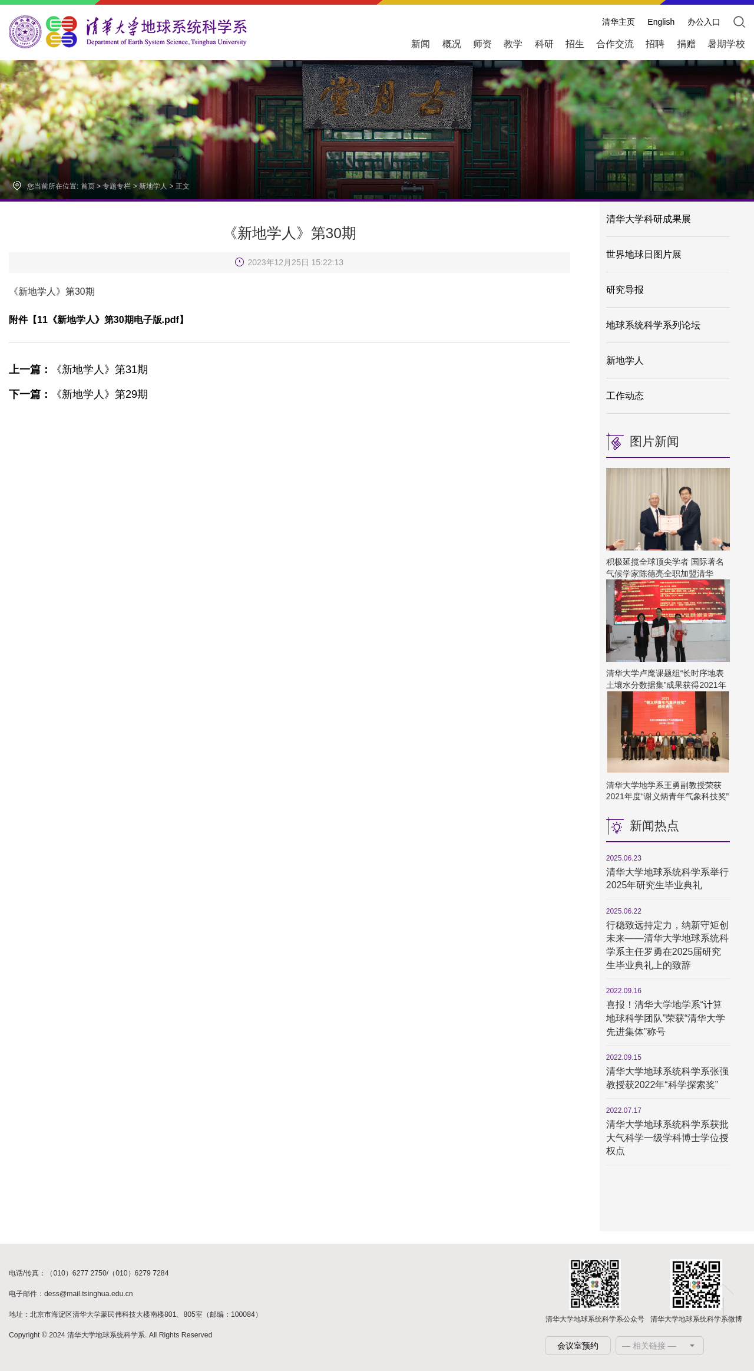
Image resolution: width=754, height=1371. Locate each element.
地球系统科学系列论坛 (653, 325)
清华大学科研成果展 (648, 219)
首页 (88, 186)
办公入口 (703, 22)
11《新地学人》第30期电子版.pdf (108, 320)
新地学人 (153, 186)
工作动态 (625, 396)
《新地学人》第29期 (78, 394)
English (660, 22)
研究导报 (625, 290)
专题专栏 (116, 186)
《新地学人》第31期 (78, 369)
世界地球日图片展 (644, 254)
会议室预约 (577, 1345)
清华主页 (618, 22)
